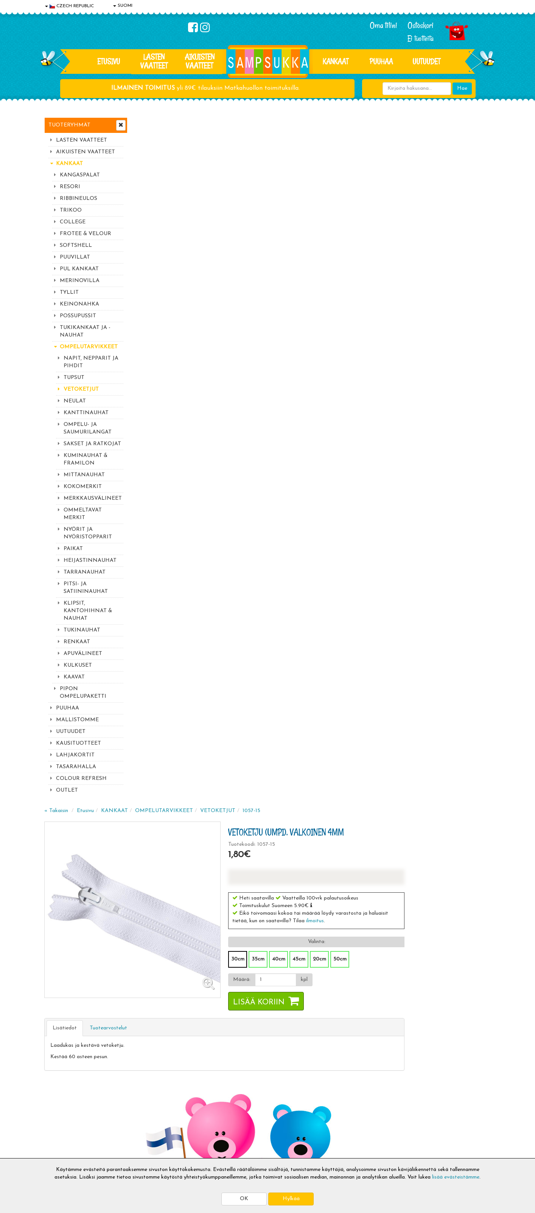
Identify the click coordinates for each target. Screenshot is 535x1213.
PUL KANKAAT (79, 269)
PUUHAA (381, 61)
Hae (462, 88)
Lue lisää (357, 995)
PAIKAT (73, 549)
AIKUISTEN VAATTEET (200, 61)
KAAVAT (74, 677)
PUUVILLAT (75, 257)
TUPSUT (74, 377)
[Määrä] (364, 293)
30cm (326, 272)
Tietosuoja (57, 1105)
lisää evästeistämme (455, 1177)
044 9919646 (415, 997)
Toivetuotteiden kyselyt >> (420, 1042)
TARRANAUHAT (85, 572)
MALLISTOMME (77, 720)
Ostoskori (420, 25)
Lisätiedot (155, 341)
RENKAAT (77, 642)
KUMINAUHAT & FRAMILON (85, 459)
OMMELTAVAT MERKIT (83, 514)
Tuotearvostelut (199, 341)
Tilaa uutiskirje (183, 1043)
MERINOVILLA (80, 281)
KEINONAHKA (79, 304)
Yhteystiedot (60, 1116)
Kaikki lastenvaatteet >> (418, 1050)
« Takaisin (147, 124)
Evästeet (56, 1093)
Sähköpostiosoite (182, 1012)
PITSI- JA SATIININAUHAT (86, 587)
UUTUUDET (71, 731)
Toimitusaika (151, 1093)
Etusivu (108, 61)
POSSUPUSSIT (78, 316)
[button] (400, 218)
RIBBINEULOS (78, 198)
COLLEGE (73, 222)
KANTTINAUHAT (86, 413)
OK (244, 1199)
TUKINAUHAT (82, 630)
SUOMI (122, 5)
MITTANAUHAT (84, 475)
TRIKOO (71, 210)
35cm (346, 272)
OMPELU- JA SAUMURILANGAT (88, 428)
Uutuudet (426, 61)
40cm (367, 272)
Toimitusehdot (153, 1105)
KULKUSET (78, 665)
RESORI (70, 187)
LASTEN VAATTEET (154, 61)
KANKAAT (335, 61)
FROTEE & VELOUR (85, 234)
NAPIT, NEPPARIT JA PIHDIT (91, 362)
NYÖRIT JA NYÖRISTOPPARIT (88, 533)
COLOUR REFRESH (81, 778)
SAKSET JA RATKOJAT (92, 444)
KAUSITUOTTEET (78, 743)
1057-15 (342, 124)
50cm (428, 272)
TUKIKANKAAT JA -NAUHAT (85, 331)
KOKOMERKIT (83, 487)
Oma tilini (383, 25)
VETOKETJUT (81, 389)
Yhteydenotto (61, 1127)
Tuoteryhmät (69, 125)
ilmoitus (403, 234)
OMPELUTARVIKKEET (89, 347)
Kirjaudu (237, 1093)
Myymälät (57, 1139)
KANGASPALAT (80, 175)
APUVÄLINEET (83, 653)
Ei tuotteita (420, 38)
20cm (408, 272)
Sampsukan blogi (246, 1116)
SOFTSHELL (76, 245)
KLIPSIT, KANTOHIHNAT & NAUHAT (88, 610)
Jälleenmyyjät (61, 1150)
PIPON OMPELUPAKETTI (83, 692)
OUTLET (67, 790)
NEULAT (75, 401)
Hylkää (291, 1199)
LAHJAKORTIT (75, 755)
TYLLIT (69, 292)
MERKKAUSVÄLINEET (93, 498)
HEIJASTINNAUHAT (90, 560)
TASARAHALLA (76, 767)
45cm (387, 272)
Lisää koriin (347, 316)
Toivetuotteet (152, 1116)
